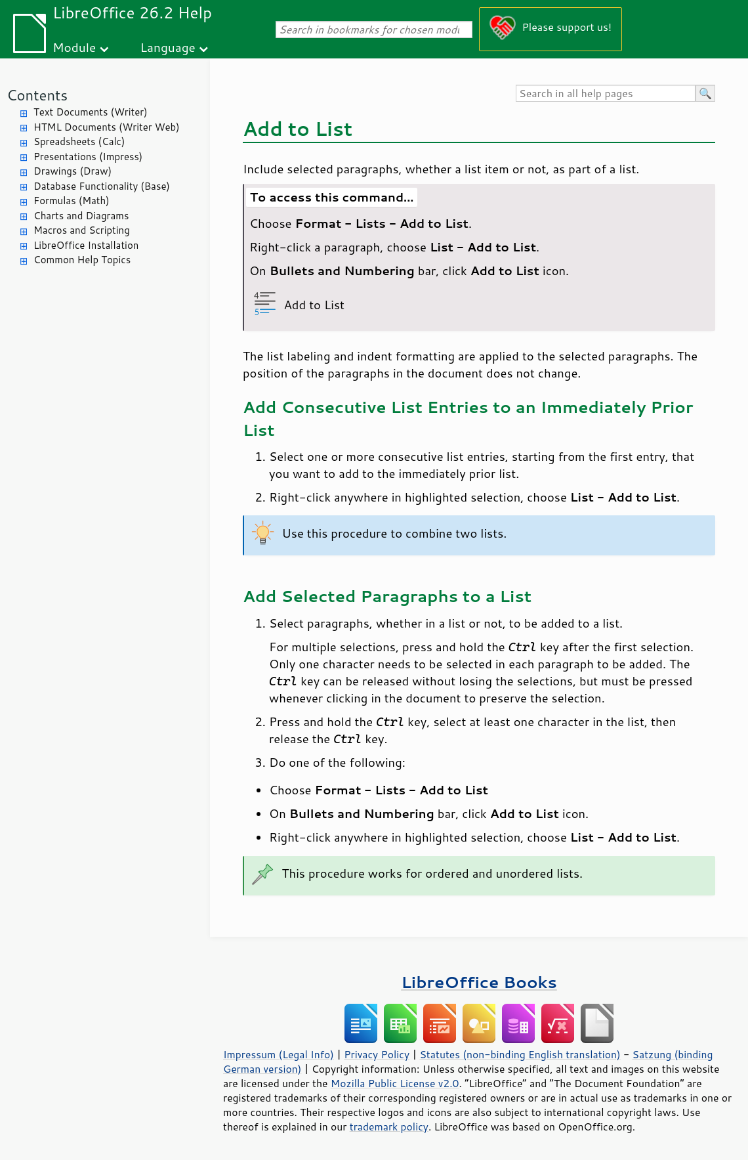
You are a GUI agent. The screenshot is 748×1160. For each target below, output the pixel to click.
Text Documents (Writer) (90, 112)
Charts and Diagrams (81, 216)
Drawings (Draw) (72, 171)
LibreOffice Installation (85, 245)
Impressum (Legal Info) (278, 1054)
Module (74, 47)
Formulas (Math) (71, 200)
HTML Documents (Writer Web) (106, 127)
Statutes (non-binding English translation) (519, 1054)
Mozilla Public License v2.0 (395, 1083)
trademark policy (389, 1126)
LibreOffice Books (479, 981)
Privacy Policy (376, 1054)
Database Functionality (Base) (101, 186)
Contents (37, 95)
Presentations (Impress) (87, 156)
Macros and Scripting (81, 230)
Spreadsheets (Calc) (79, 141)
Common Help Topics (82, 260)
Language (168, 47)
